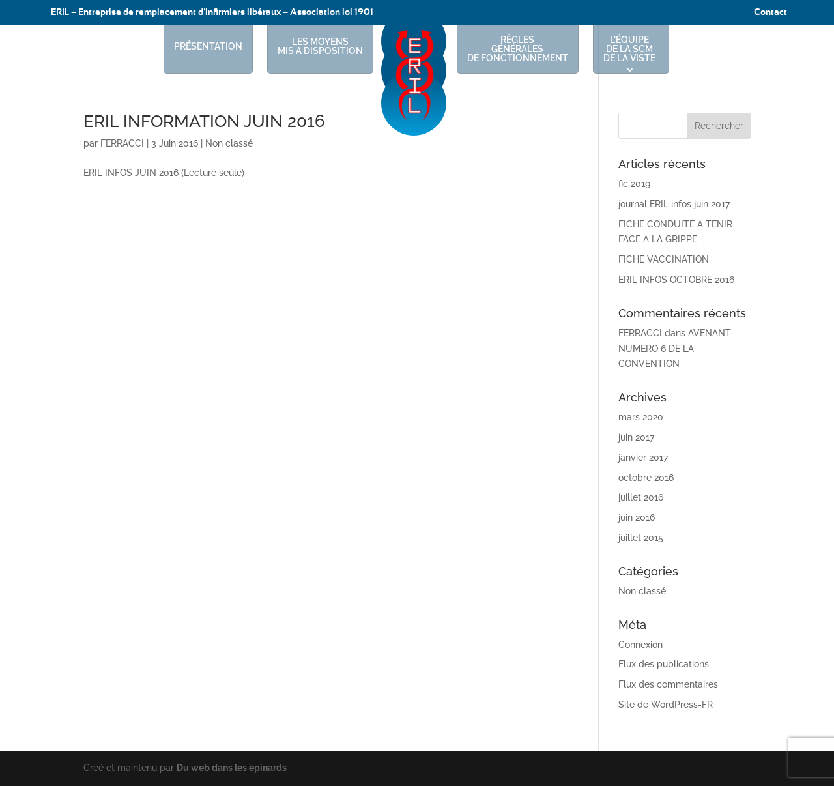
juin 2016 (636, 517)
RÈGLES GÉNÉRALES (517, 49)
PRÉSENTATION (208, 46)
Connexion (640, 644)
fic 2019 (634, 184)
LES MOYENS (320, 46)
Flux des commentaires (668, 684)
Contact (770, 12)
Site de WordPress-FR (665, 704)
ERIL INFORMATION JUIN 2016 (204, 121)
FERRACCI (122, 143)
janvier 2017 (643, 457)
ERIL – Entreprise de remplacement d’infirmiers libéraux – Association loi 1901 (212, 12)
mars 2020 (640, 417)
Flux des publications (663, 664)
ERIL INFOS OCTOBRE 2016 (676, 279)
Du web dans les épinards (232, 768)
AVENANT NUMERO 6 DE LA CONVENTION (674, 349)
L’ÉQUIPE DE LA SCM (629, 49)
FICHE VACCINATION (663, 259)
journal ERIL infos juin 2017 (674, 204)
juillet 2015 (640, 537)
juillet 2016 (640, 497)
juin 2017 (636, 437)
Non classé (229, 143)
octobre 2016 (646, 478)
